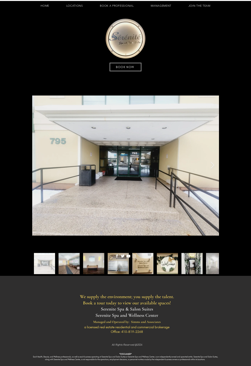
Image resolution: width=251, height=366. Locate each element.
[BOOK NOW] (125, 67)
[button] (199, 5)
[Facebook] (117, 256)
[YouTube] (128, 256)
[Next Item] (212, 165)
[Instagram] (134, 256)
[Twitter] (122, 256)
